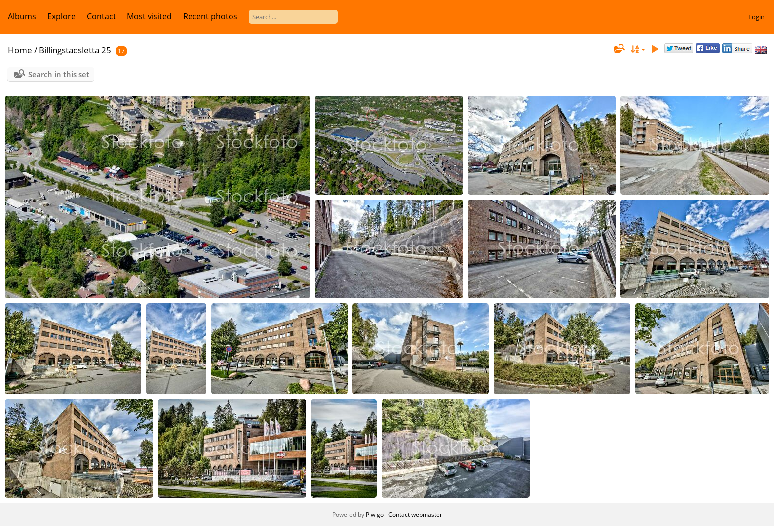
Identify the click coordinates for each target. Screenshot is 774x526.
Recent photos (210, 16)
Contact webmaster (415, 514)
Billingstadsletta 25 (75, 50)
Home (20, 50)
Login (756, 16)
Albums (22, 16)
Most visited (149, 16)
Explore (61, 16)
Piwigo (375, 514)
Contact (101, 16)
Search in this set (58, 74)
